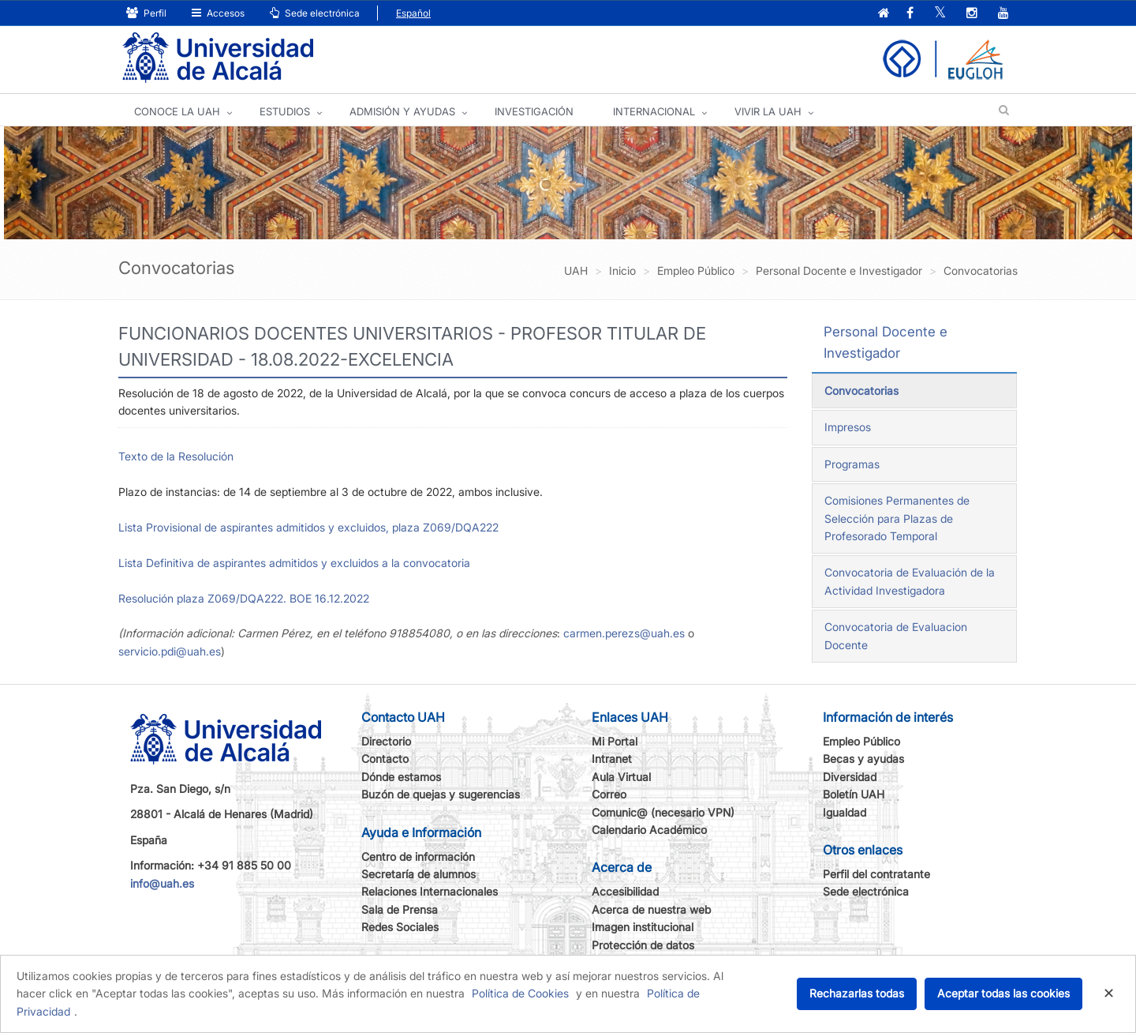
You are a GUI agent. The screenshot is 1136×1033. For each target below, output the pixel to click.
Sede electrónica (315, 13)
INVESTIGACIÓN (534, 111)
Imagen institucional (642, 926)
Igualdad (844, 812)
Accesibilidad (625, 891)
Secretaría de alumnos (418, 874)
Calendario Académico (649, 829)
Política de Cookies (520, 993)
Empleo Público (861, 741)
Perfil (146, 13)
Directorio (386, 741)
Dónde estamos (401, 776)
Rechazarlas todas (856, 993)
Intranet (612, 758)
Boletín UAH (853, 794)
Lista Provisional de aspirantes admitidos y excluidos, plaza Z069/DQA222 (308, 527)
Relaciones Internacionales (429, 891)
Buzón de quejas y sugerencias (440, 794)
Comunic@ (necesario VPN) (663, 812)
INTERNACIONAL (654, 111)
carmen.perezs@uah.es (624, 633)
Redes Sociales (400, 926)
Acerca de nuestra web (651, 909)
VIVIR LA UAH (768, 111)
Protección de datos (643, 945)
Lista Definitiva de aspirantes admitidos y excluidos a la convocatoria (294, 562)
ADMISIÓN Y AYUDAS (402, 111)
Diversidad (849, 776)
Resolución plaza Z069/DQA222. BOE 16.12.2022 (243, 598)
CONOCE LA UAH (177, 111)
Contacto (385, 758)
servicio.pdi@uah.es (169, 651)
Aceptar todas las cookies (1003, 993)
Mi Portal (614, 741)
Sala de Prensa (399, 909)
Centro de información (418, 856)
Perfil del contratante (876, 874)
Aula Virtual (621, 776)
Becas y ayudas (863, 758)
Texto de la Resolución (176, 456)
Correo (609, 794)
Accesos (218, 13)
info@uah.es (162, 883)
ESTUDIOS (285, 111)
